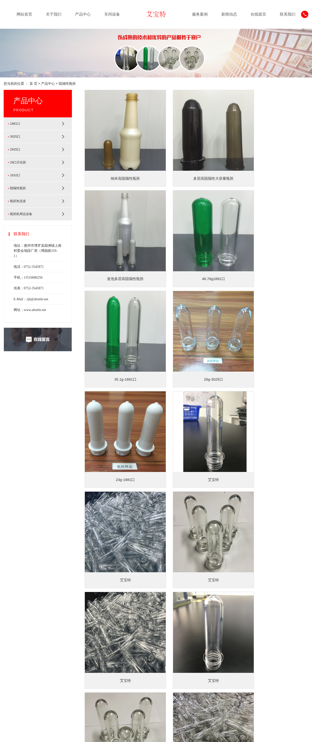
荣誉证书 (10, 671)
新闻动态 (229, 14)
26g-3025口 (273, 256)
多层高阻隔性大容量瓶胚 (196, 167)
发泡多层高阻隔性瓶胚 (273, 167)
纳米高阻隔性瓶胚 (119, 167)
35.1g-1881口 (196, 256)
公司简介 (10, 656)
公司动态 (134, 656)
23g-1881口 (119, 345)
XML (304, 734)
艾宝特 (196, 345)
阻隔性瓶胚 (67, 83)
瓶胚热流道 (18, 201)
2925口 (15, 149)
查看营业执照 (152, 734)
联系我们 (287, 14)
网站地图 (282, 734)
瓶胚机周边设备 (21, 214)
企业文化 (10, 663)
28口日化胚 (18, 162)
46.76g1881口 (119, 256)
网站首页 (24, 14)
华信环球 (134, 734)
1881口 (15, 123)
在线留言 (258, 14)
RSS (295, 734)
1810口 (15, 175)
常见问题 (134, 671)
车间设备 (112, 14)
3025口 (15, 136)
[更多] (39, 693)
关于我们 (53, 14)
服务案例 (200, 14)
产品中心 (83, 14)
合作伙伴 (10, 678)
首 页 (33, 83)
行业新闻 (134, 663)
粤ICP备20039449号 (93, 734)
